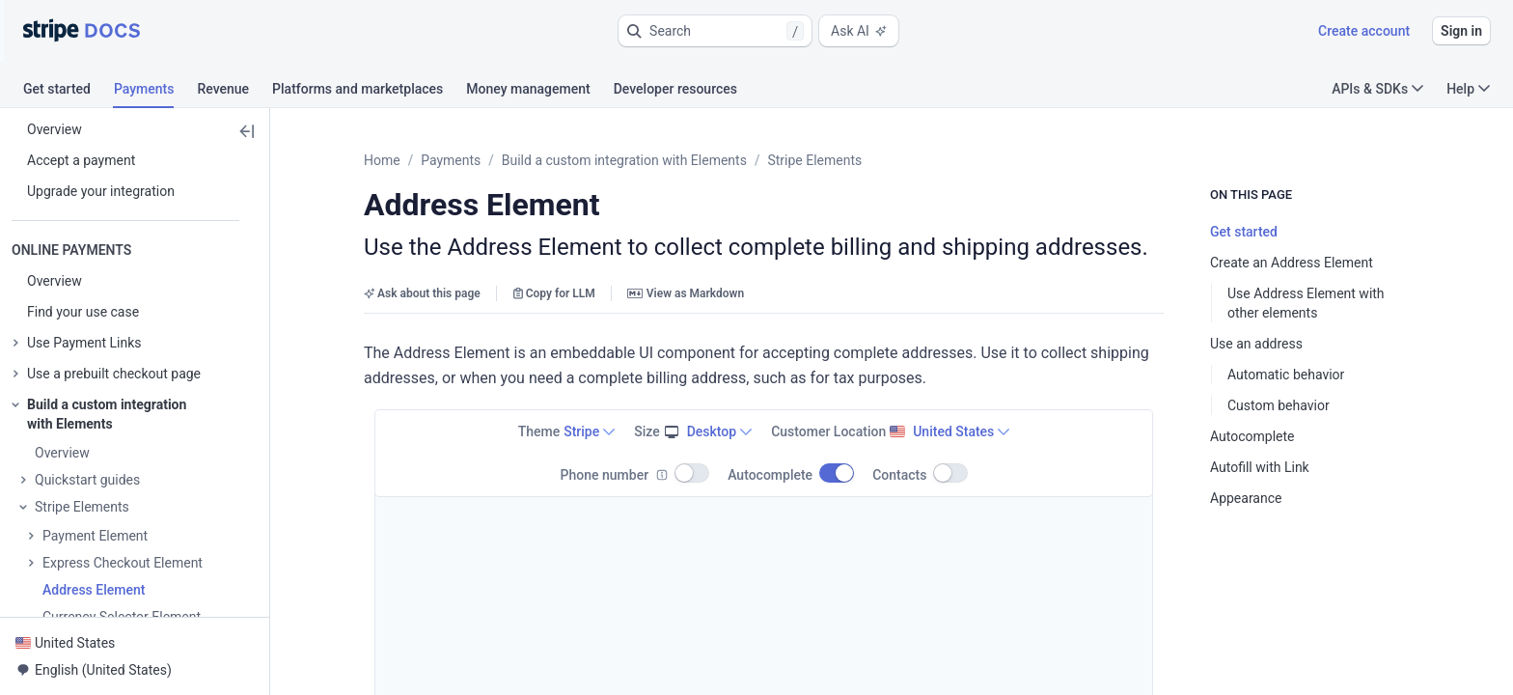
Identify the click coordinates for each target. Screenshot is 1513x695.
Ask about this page (422, 293)
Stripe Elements (814, 160)
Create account (1364, 31)
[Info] (662, 475)
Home (382, 160)
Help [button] (1468, 89)
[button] (715, 30)
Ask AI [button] (859, 31)
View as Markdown (685, 293)
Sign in (1461, 31)
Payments (451, 160)
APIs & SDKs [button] (1377, 89)
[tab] (68, 91)
